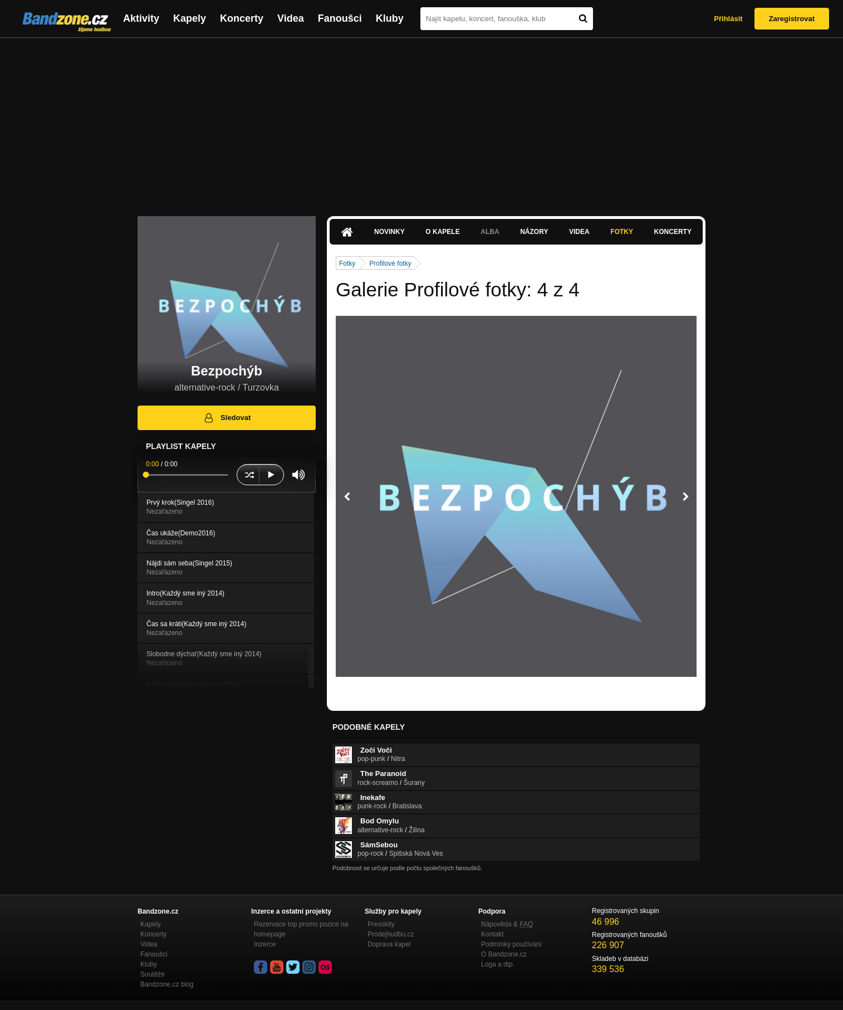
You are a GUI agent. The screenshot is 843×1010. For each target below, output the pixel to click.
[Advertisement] (421, 121)
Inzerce (265, 944)
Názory (534, 232)
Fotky (621, 232)
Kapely (189, 18)
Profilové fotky (390, 263)
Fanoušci (340, 18)
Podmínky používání (511, 944)
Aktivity (141, 18)
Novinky (389, 232)
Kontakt (492, 934)
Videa (290, 18)
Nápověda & (507, 924)
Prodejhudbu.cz (390, 934)
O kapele (442, 232)
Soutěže (152, 974)
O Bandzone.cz (504, 954)
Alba (490, 232)
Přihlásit (728, 18)
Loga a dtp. (497, 964)
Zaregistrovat (792, 18)
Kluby (390, 18)
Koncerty (241, 18)
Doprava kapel (388, 944)
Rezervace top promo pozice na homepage (301, 929)
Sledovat (227, 418)
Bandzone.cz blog (166, 984)
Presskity (381, 924)
